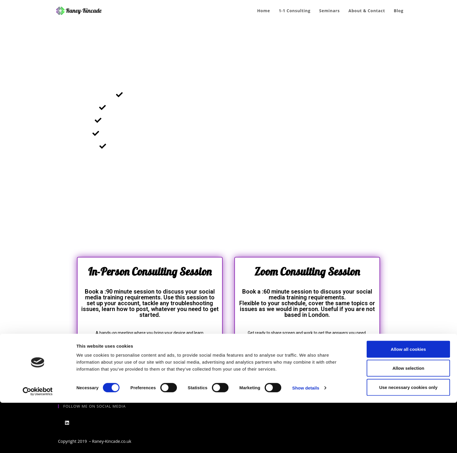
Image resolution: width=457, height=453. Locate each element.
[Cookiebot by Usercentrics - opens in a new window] (37, 441)
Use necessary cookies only (408, 437)
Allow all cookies (408, 399)
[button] (150, 354)
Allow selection (408, 418)
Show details (305, 438)
